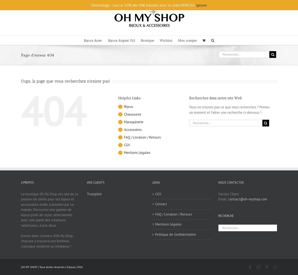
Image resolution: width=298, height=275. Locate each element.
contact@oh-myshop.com (247, 199)
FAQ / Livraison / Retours (142, 137)
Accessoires (133, 129)
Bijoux (128, 106)
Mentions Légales (137, 152)
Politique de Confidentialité (175, 234)
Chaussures (132, 114)
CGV (127, 145)
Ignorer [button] (201, 5)
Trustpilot (94, 194)
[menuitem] (96, 40)
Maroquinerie (133, 122)
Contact (161, 204)
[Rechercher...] (244, 54)
